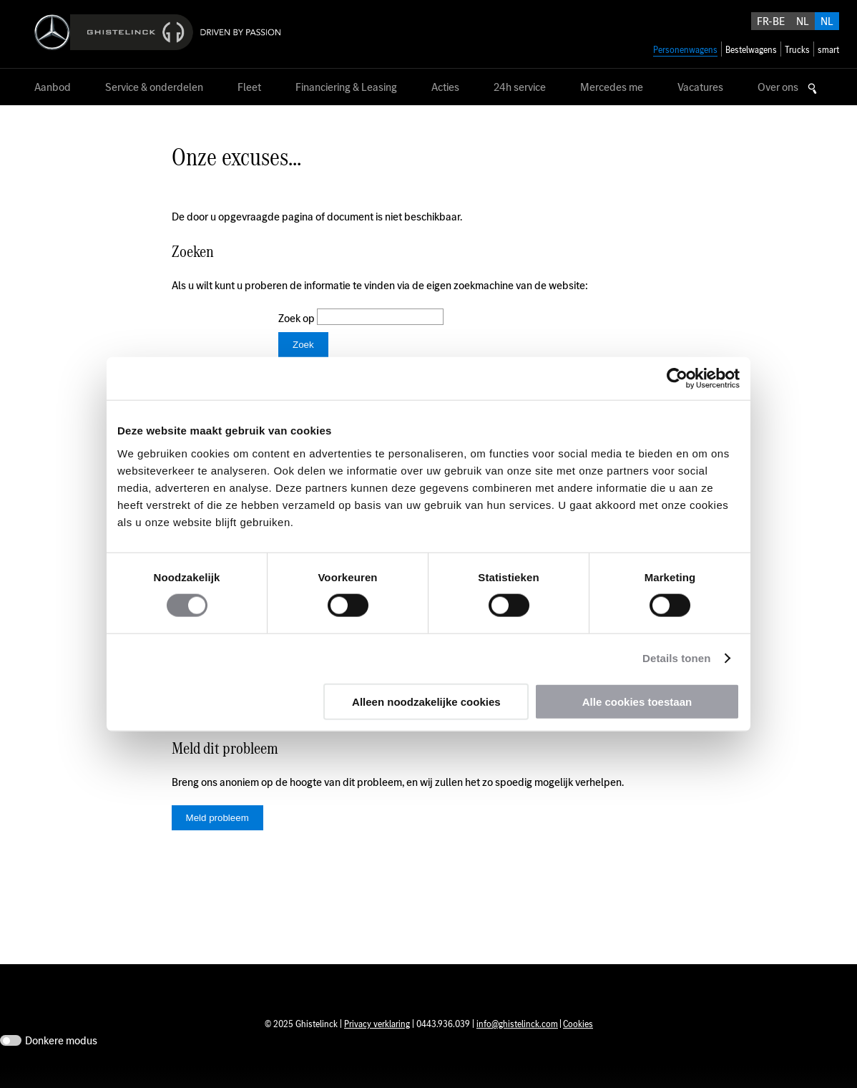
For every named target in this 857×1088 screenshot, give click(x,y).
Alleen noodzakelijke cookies (426, 701)
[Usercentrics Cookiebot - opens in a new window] (677, 378)
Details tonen (676, 658)
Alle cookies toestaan (637, 701)
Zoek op (297, 318)
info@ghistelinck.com (517, 1045)
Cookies (578, 1045)
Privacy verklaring (377, 1045)
